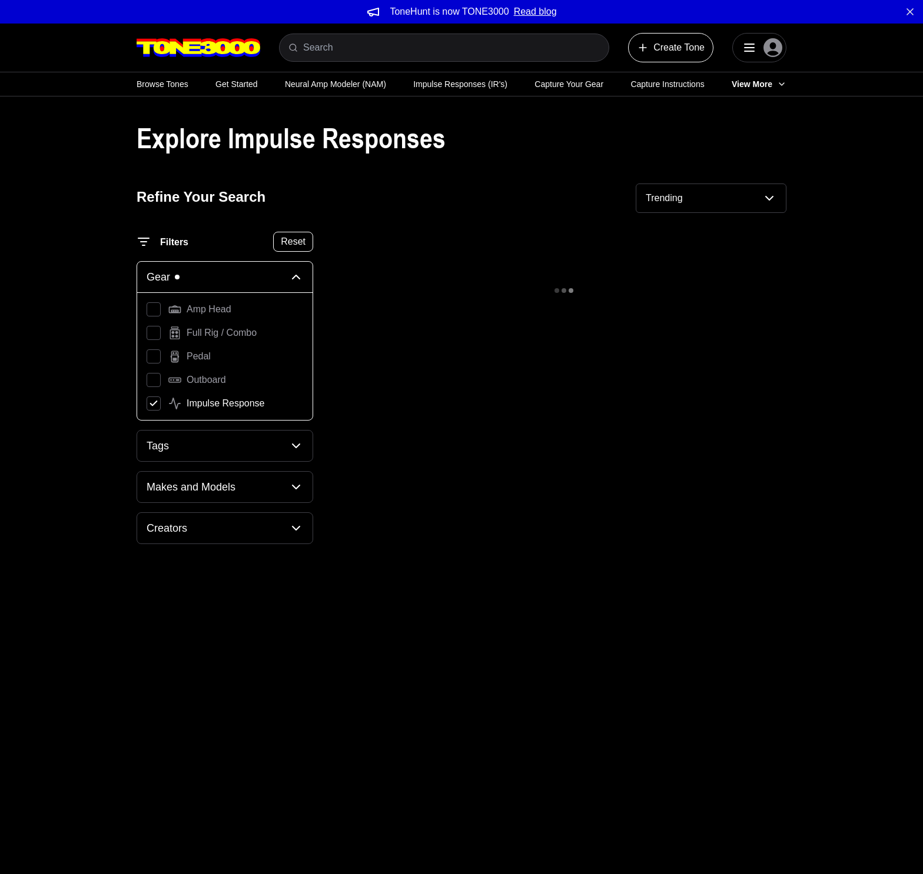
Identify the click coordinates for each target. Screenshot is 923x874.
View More (759, 84)
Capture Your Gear (568, 84)
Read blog (535, 11)
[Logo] (198, 47)
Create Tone (671, 48)
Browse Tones (162, 84)
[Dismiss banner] (910, 12)
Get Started (236, 84)
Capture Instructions (667, 84)
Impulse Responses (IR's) (460, 84)
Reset (293, 241)
